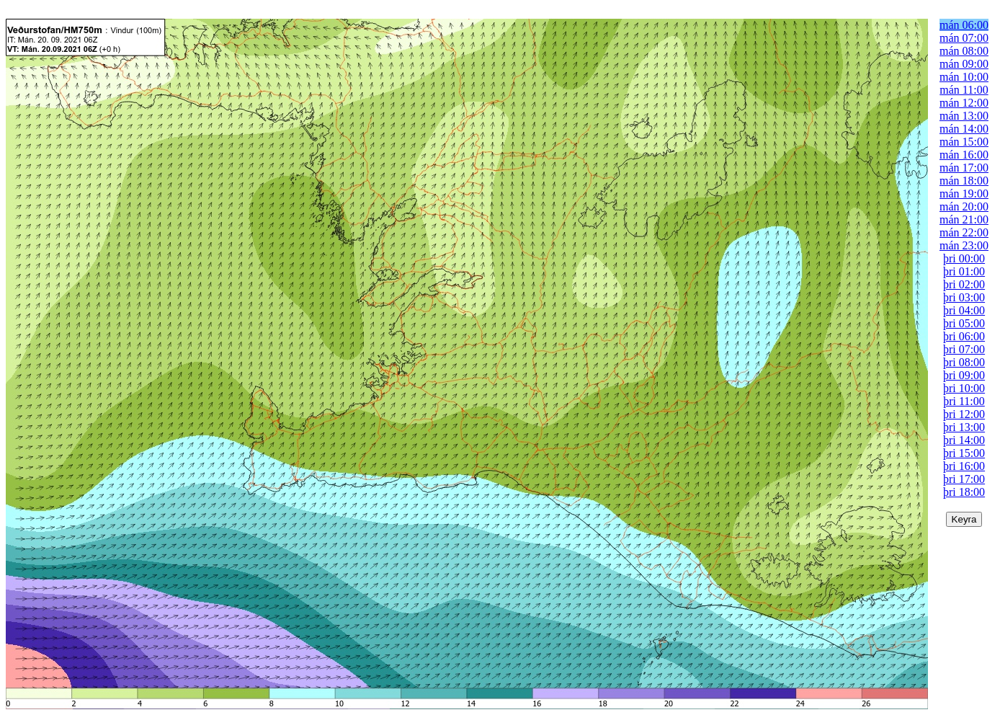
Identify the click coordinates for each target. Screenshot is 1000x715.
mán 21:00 (963, 219)
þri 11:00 (964, 401)
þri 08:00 (964, 362)
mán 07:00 (963, 38)
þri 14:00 (964, 440)
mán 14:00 (963, 129)
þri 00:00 (964, 258)
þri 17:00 (964, 479)
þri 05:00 (964, 323)
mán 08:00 (963, 51)
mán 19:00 (963, 193)
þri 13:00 (964, 427)
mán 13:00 (963, 116)
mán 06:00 (963, 25)
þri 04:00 (964, 310)
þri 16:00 (964, 466)
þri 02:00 (964, 284)
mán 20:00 (963, 206)
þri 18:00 (964, 492)
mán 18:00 (963, 180)
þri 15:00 (964, 453)
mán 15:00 (963, 142)
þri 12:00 (964, 414)
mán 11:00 (963, 90)
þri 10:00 (964, 388)
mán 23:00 (963, 245)
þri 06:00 (964, 336)
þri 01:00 (964, 271)
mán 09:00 (963, 64)
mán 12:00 (963, 103)
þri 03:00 (964, 297)
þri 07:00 (964, 349)
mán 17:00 (963, 167)
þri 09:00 (964, 375)
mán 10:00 (963, 77)
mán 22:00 (963, 232)
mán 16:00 (963, 154)
